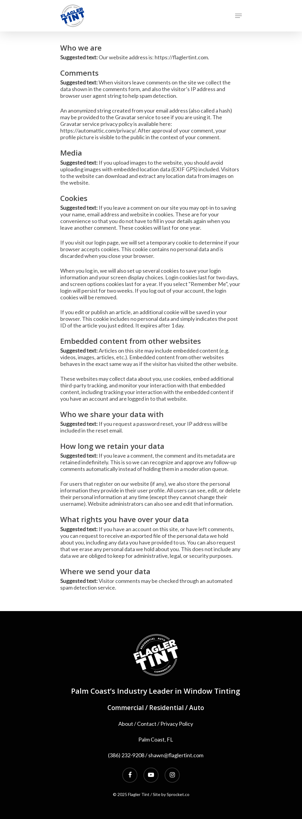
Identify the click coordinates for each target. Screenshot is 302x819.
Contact (146, 723)
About (125, 723)
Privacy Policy (176, 723)
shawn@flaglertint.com (175, 755)
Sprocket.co (178, 794)
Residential (166, 707)
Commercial (125, 707)
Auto (196, 707)
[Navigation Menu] (238, 16)
